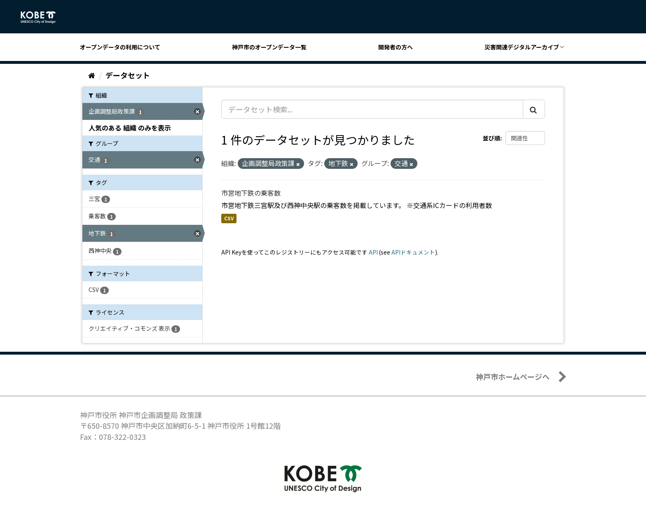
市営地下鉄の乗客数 (251, 193)
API (373, 252)
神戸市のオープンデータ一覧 (269, 47)
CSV (229, 218)
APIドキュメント (413, 252)
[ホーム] (91, 75)
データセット (127, 75)
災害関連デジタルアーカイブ (522, 47)
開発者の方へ (395, 47)
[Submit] (534, 109)
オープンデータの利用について (120, 47)
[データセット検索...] (372, 109)
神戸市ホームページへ (513, 376)
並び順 (491, 138)
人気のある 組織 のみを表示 (130, 128)
